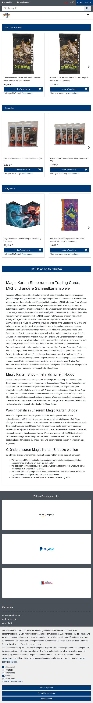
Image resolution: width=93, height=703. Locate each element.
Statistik (9, 670)
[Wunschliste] (72, 2)
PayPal (9, 676)
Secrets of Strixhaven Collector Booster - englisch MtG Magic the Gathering (69, 79)
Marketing (10, 673)
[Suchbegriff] (43, 8)
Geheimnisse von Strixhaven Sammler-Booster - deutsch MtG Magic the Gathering (22, 79)
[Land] (66, 2)
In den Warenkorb (27, 89)
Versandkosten (27, 93)
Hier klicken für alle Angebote (46, 268)
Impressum (7, 658)
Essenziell (10, 667)
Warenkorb (7, 623)
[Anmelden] (8, 2)
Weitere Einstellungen (12, 682)
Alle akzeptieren (46, 687)
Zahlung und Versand (12, 615)
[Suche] (87, 8)
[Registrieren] (23, 2)
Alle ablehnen (46, 699)
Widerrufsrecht (9, 619)
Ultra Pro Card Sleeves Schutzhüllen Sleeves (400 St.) (69, 159)
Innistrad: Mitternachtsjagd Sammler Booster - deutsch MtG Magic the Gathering (67, 240)
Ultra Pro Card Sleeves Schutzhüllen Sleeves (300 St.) (23, 159)
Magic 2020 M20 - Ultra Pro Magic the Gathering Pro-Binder (22, 240)
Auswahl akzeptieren (46, 693)
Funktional (10, 678)
